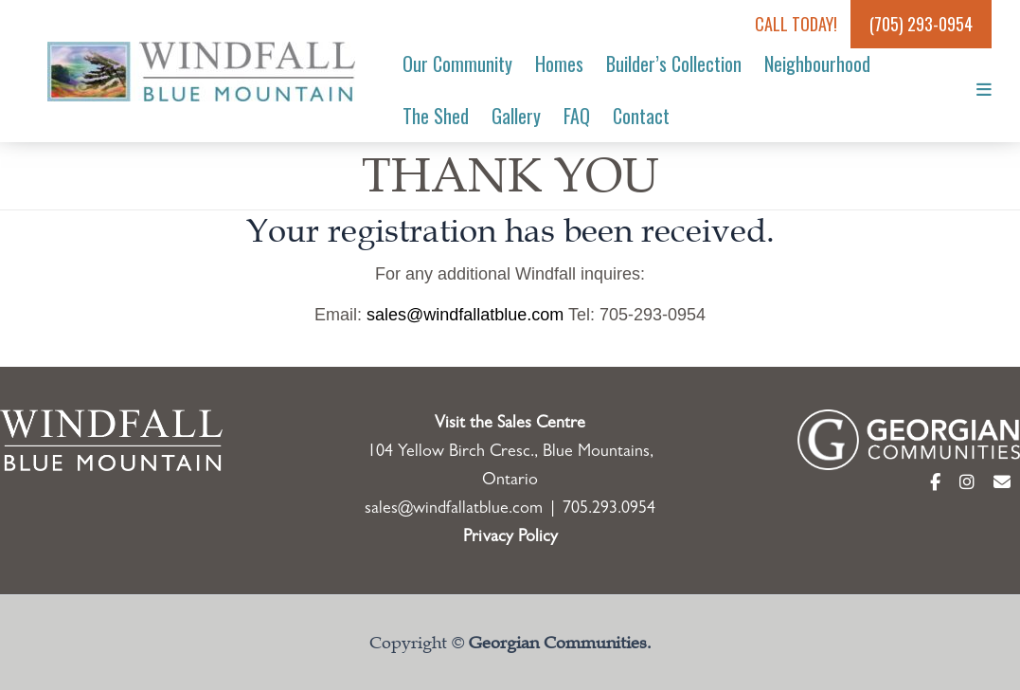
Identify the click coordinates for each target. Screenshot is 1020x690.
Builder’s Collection (674, 63)
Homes (559, 63)
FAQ (577, 115)
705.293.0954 (609, 509)
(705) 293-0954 (921, 23)
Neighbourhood (817, 63)
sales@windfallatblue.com (465, 314)
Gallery (516, 115)
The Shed (436, 115)
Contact (641, 115)
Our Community (457, 63)
